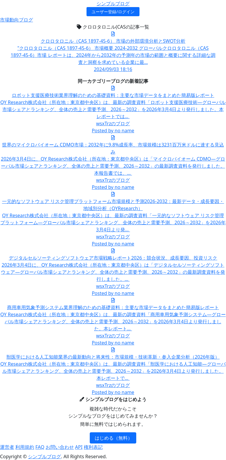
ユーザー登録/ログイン (113, 11)
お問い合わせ (60, 447)
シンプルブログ (113, 3)
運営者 (7, 447)
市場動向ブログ (16, 20)
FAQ (39, 447)
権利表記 (93, 447)
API (78, 447)
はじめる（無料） (113, 438)
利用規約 (24, 447)
